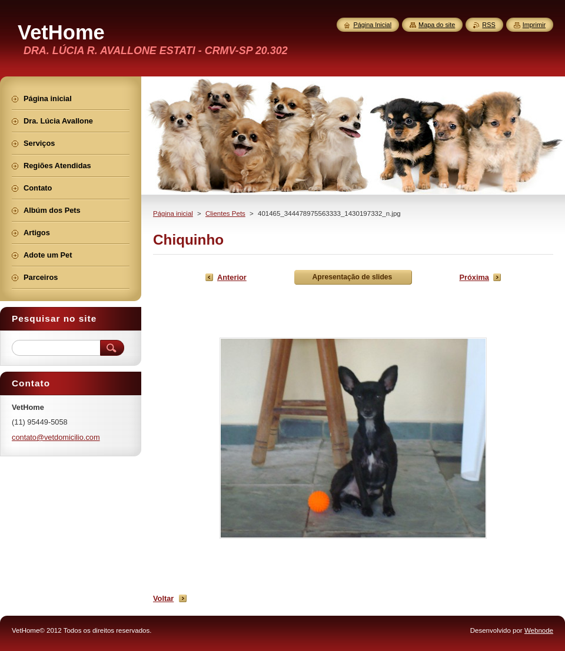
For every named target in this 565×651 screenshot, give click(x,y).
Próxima (474, 277)
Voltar (163, 598)
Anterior (232, 277)
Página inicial (173, 213)
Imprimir (534, 24)
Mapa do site (436, 24)
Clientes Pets (225, 213)
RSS (488, 24)
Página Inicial (372, 24)
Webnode (538, 630)
